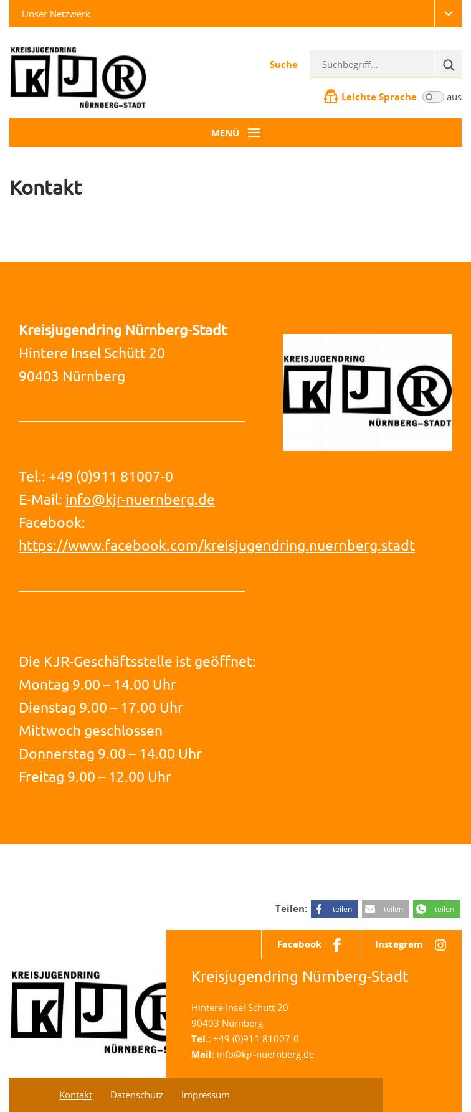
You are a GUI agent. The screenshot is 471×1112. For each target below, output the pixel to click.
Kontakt (75, 1094)
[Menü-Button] (235, 132)
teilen (342, 909)
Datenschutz (136, 1094)
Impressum (205, 1094)
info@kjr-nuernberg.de (140, 499)
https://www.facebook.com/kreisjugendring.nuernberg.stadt (217, 545)
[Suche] (448, 64)
